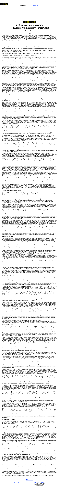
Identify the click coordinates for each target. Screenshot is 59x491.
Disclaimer (29, 480)
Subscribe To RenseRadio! (39, 482)
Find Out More (36, 5)
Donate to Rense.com (18, 482)
